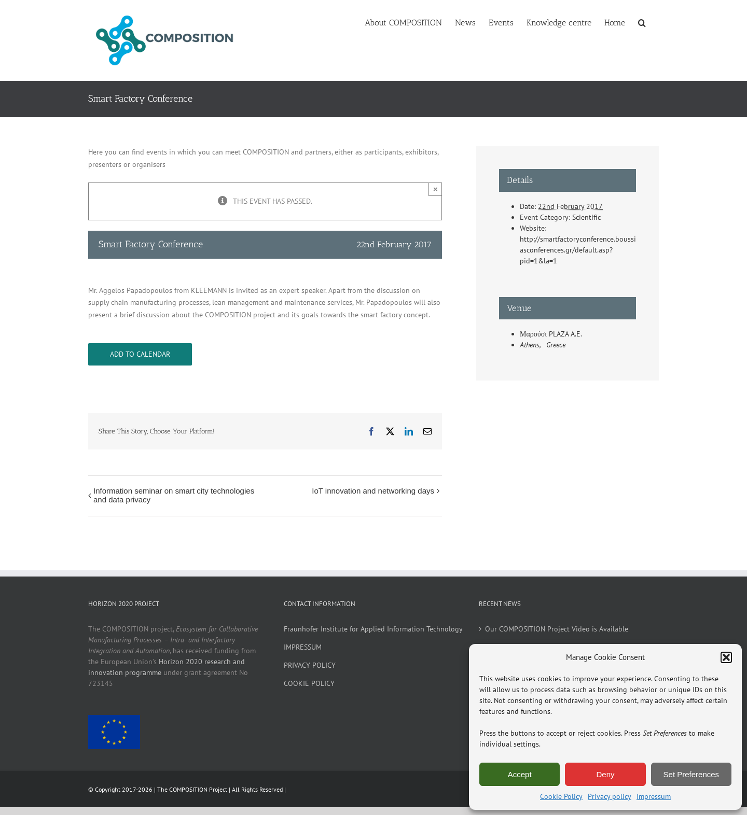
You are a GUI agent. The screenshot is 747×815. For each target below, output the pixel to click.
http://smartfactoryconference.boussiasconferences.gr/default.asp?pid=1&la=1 (578, 249)
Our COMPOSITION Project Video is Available (556, 629)
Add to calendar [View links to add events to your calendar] (140, 354)
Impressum (654, 796)
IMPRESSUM (303, 647)
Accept (520, 774)
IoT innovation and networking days (373, 490)
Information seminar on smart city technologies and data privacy (173, 495)
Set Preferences (691, 774)
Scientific (586, 217)
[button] (726, 657)
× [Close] (435, 189)
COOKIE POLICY (309, 683)
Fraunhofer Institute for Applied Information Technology (373, 629)
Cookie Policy (561, 796)
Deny (605, 774)
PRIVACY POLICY (310, 665)
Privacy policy (609, 796)
